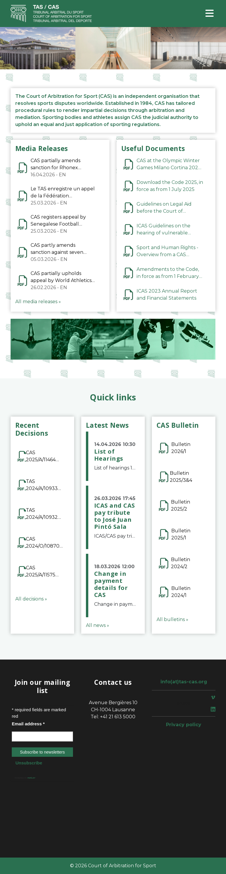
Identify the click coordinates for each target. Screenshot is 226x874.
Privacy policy (183, 724)
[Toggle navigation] (209, 13)
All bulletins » (172, 619)
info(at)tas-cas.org (183, 682)
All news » (97, 625)
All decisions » (31, 599)
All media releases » (38, 301)
